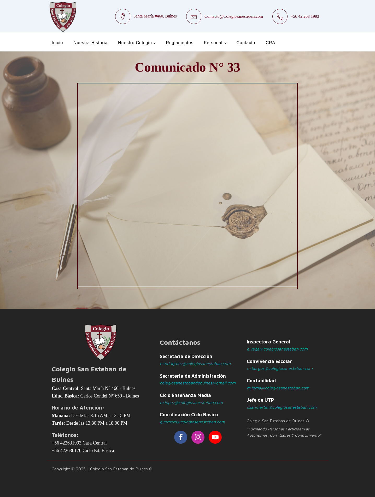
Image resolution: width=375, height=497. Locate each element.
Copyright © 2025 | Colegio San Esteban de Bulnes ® (102, 468)
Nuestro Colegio (135, 42)
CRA (270, 42)
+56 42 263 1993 (305, 16)
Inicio (57, 42)
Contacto (245, 42)
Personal (213, 42)
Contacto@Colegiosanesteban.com (233, 16)
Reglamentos (179, 42)
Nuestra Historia (90, 42)
